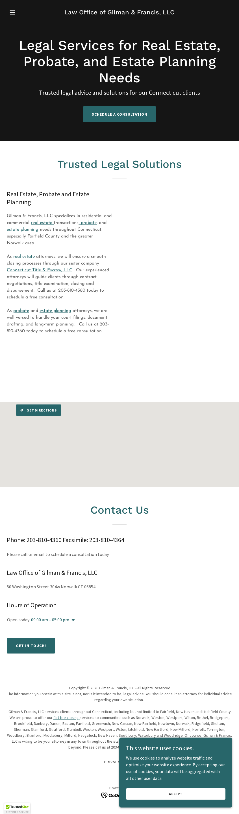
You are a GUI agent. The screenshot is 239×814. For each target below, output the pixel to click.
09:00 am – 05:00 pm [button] (50, 619)
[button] (24, 12)
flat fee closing (66, 717)
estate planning (22, 229)
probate (88, 223)
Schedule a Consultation (119, 114)
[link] (119, 13)
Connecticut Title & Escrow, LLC (39, 270)
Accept (175, 794)
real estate (42, 223)
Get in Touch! (31, 645)
